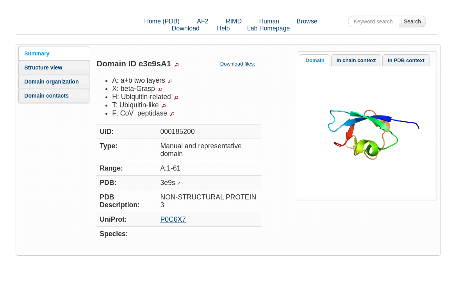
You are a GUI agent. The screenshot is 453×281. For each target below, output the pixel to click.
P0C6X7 (173, 219)
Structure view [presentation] (43, 67)
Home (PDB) (162, 21)
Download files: (240, 64)
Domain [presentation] (314, 60)
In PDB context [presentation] (406, 60)
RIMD (234, 21)
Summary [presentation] (36, 53)
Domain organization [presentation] (51, 81)
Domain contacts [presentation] (46, 95)
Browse (306, 21)
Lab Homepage (268, 28)
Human (269, 21)
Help (223, 28)
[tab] (53, 53)
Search (412, 21)
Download (186, 28)
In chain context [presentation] (356, 60)
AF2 (202, 21)
